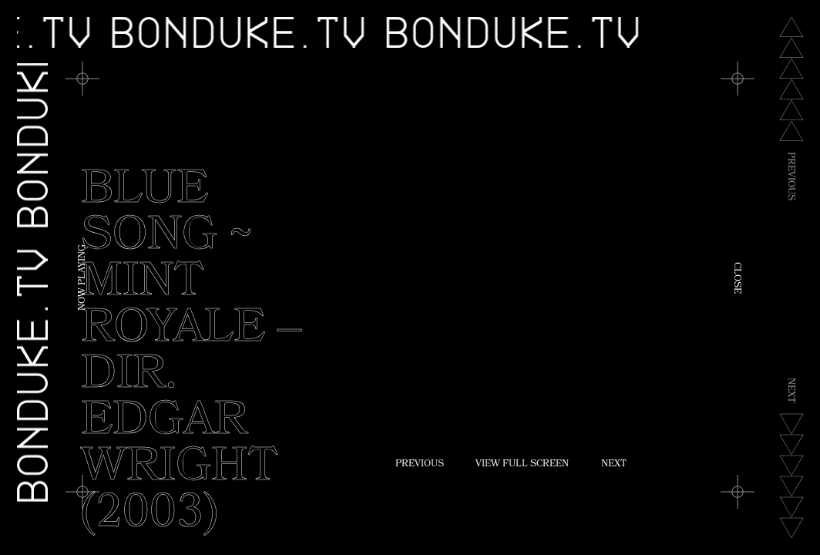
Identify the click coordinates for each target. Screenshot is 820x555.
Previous (419, 465)
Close (736, 278)
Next (614, 465)
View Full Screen (522, 465)
